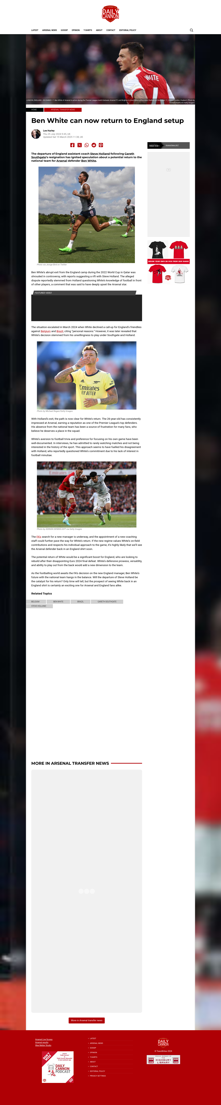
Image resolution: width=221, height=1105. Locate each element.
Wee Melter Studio (43, 1045)
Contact (110, 30)
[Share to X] (79, 145)
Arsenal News (49, 30)
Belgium (46, 331)
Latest (34, 30)
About (99, 30)
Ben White (88, 160)
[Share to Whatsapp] (86, 145)
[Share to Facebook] (72, 145)
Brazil (60, 331)
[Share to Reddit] (93, 145)
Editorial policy (127, 30)
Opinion (76, 30)
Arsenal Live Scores (43, 1039)
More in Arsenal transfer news (70, 763)
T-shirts (88, 30)
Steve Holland (100, 153)
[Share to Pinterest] (101, 145)
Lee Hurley (49, 130)
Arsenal (61, 160)
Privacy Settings (98, 1076)
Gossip (64, 30)
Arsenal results (41, 1042)
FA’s (39, 536)
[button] (191, 30)
